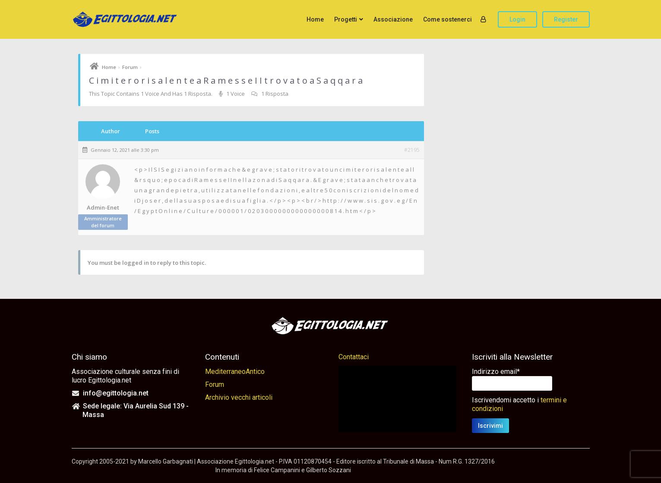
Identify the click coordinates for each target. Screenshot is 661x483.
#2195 (412, 150)
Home (315, 19)
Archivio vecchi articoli (238, 397)
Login (517, 19)
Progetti (345, 19)
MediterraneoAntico (235, 371)
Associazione (393, 19)
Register (566, 19)
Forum (130, 67)
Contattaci (353, 357)
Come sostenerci (447, 19)
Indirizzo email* (496, 371)
